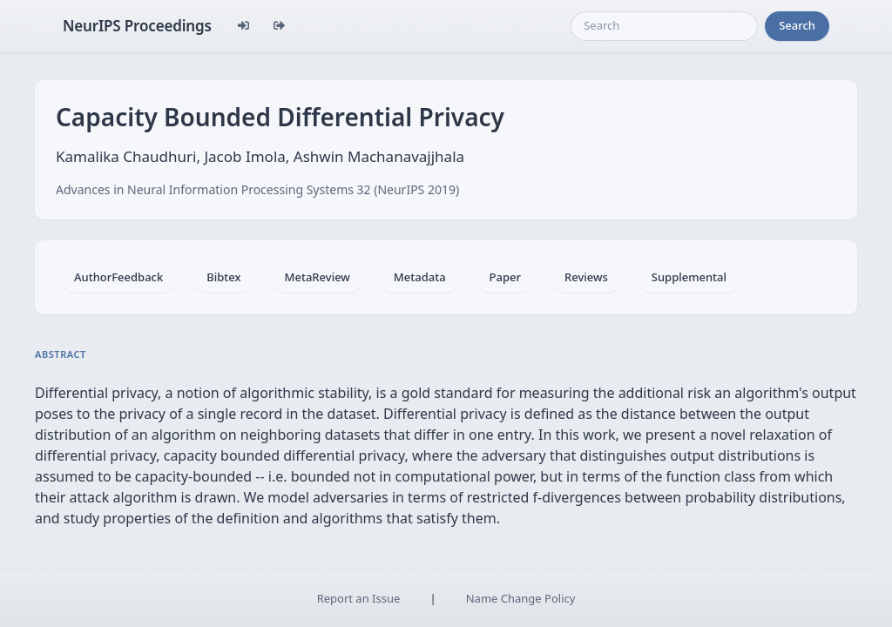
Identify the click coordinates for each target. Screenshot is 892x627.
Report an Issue (359, 598)
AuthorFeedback (118, 277)
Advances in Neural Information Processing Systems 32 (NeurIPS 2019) (257, 189)
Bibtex (223, 277)
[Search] (664, 26)
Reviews (586, 277)
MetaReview (317, 277)
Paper (505, 277)
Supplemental (689, 277)
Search (797, 25)
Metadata (420, 277)
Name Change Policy (521, 598)
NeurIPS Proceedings (137, 26)
